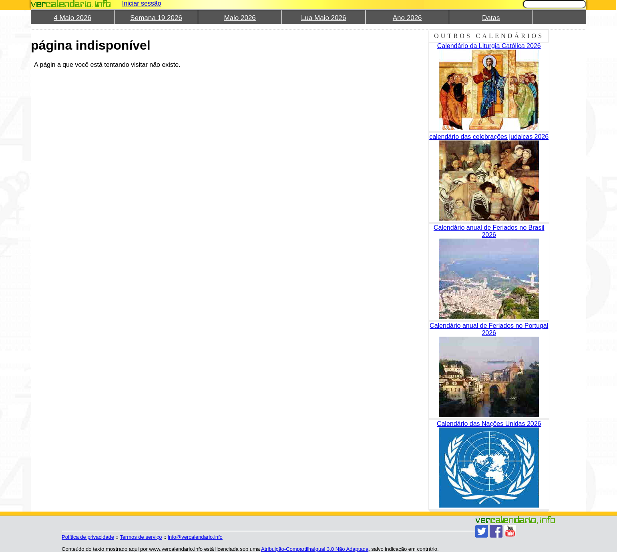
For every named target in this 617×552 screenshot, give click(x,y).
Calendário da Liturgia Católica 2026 (489, 45)
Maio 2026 (239, 18)
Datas (491, 18)
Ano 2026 (407, 18)
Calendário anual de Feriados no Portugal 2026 (489, 329)
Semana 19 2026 (156, 18)
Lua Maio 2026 (323, 18)
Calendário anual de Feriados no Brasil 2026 (489, 231)
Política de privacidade (88, 537)
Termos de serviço (141, 537)
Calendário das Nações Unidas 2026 (489, 423)
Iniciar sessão (141, 3)
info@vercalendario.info (195, 537)
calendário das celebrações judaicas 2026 (489, 136)
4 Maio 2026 (72, 18)
